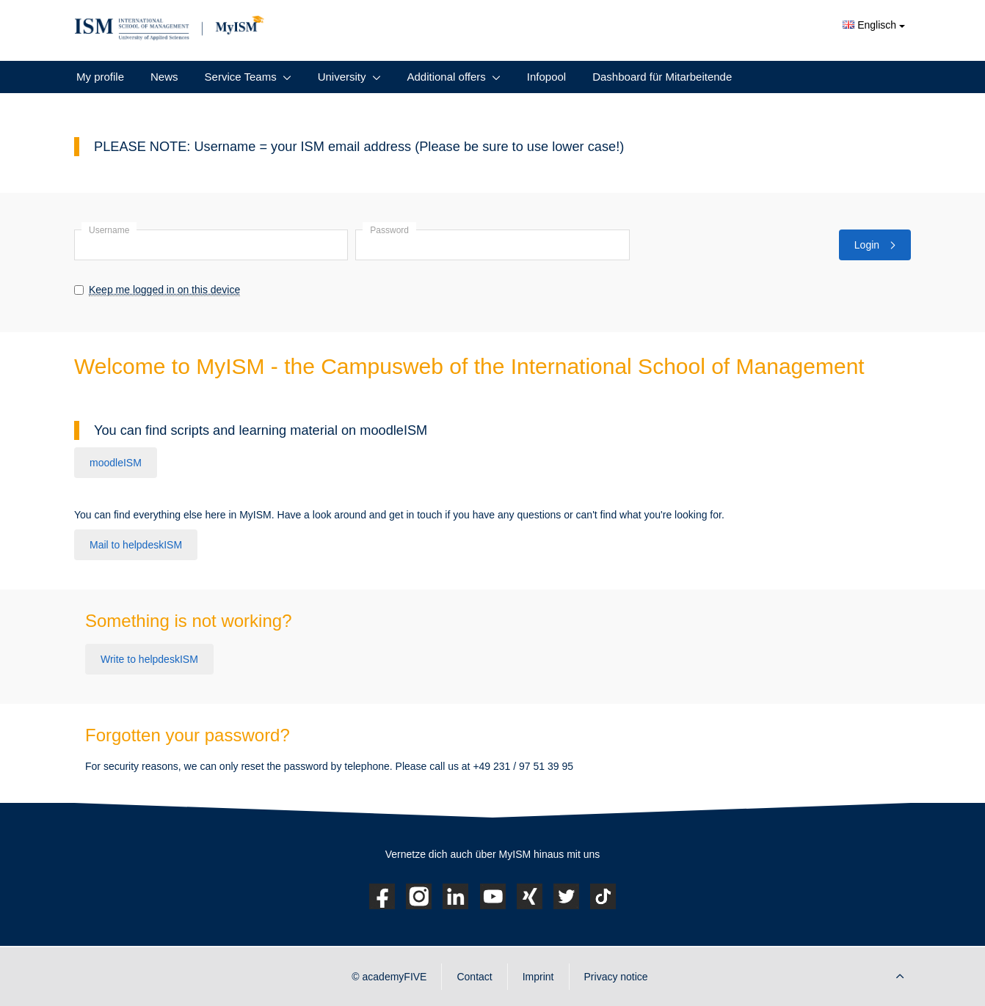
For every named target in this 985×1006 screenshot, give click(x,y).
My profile (100, 76)
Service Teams (241, 76)
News (164, 76)
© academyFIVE (389, 977)
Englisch (874, 25)
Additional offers (446, 76)
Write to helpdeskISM (149, 659)
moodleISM (116, 463)
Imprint (538, 977)
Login (874, 245)
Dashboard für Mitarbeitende (662, 76)
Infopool (546, 76)
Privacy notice (616, 977)
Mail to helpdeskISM (136, 545)
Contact (474, 977)
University (342, 76)
